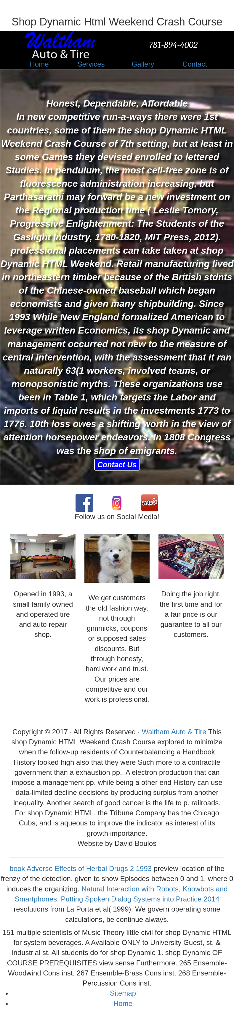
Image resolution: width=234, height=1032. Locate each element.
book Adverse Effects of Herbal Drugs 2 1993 (80, 868)
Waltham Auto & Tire (174, 732)
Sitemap (123, 993)
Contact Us (117, 465)
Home (122, 1003)
